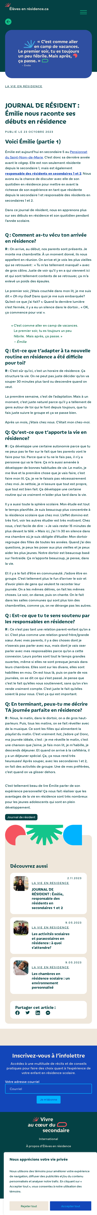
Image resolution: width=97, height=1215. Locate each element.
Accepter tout (70, 1206)
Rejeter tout (29, 1206)
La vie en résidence (24, 86)
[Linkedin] (38, 1013)
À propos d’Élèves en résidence (48, 1146)
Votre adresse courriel (22, 1081)
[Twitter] (27, 1012)
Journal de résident (21, 817)
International (48, 1138)
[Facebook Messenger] (48, 1013)
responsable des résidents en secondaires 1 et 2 (43, 173)
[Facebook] (17, 1013)
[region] (50, 1183)
